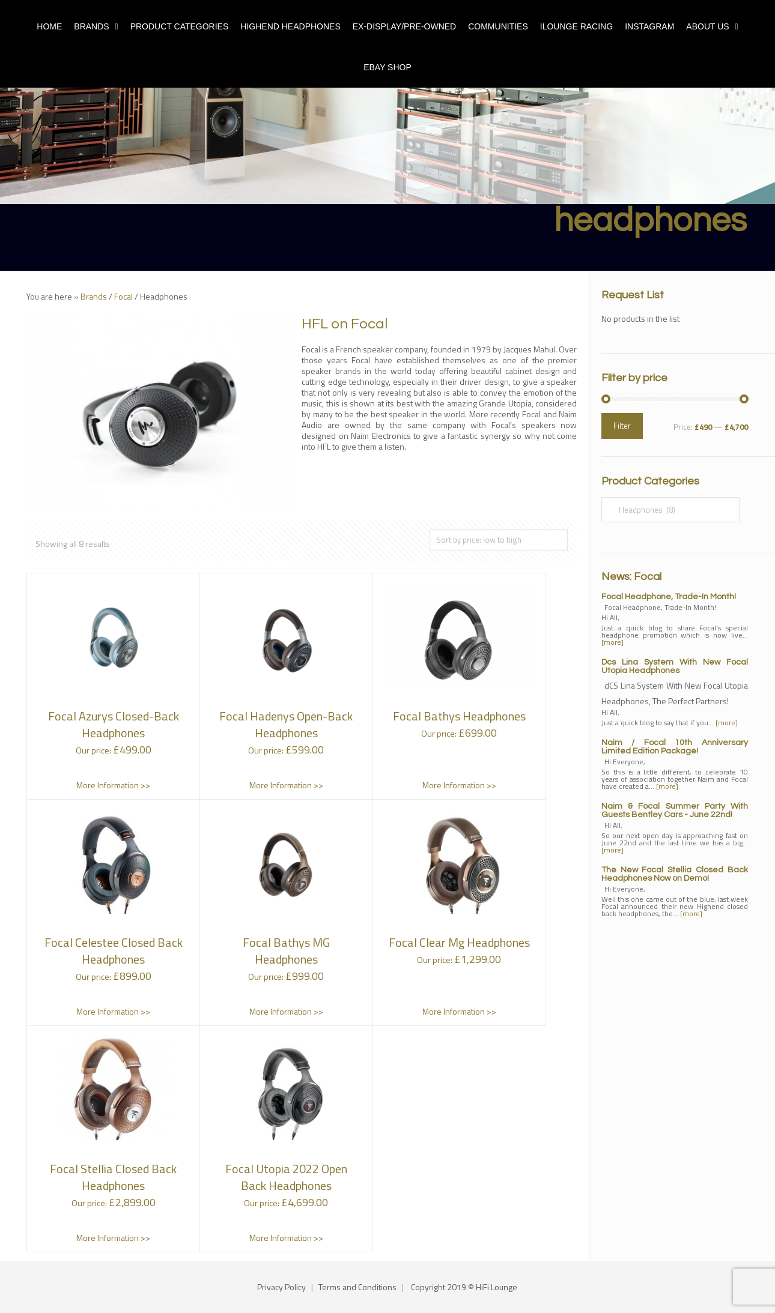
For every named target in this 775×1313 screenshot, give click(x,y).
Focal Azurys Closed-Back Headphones (113, 724)
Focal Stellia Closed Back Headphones (113, 1177)
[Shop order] (499, 540)
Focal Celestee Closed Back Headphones (113, 950)
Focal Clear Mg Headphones (459, 942)
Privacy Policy (281, 1287)
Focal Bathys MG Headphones (286, 950)
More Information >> (113, 785)
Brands (94, 296)
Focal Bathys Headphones (459, 716)
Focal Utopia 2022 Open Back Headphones (286, 1177)
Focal (123, 296)
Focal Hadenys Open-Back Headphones (286, 724)
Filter (622, 426)
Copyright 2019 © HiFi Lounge (464, 1287)
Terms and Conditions (357, 1287)
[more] (612, 642)
